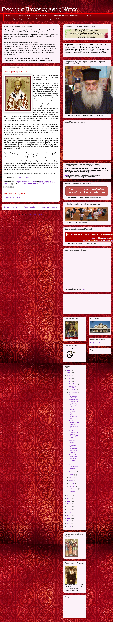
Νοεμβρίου (73, 387)
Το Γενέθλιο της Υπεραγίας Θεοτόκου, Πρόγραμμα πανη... (74, 448)
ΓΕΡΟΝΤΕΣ (32, 184)
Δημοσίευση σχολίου (13, 197)
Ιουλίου (71, 475)
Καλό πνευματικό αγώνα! (73, 466)
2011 (69, 524)
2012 (69, 521)
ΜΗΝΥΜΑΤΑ (41, 184)
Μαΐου (71, 480)
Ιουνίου (71, 477)
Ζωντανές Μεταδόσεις (42, 15)
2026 (69, 370)
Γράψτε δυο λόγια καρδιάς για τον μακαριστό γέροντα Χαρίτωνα (48, 19)
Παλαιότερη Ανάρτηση (49, 207)
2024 (69, 376)
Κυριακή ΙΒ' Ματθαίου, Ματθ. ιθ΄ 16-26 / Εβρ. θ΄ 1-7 (74, 458)
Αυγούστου (73, 472)
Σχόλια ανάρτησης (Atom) (35, 214)
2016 (69, 509)
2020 (69, 498)
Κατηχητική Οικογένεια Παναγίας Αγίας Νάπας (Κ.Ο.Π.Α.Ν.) (73, 15)
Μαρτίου (72, 486)
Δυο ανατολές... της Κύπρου (15, 19)
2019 (69, 501)
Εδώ (66, 175)
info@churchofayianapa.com (99, 343)
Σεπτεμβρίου (73, 392)
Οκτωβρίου (73, 390)
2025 (69, 373)
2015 (69, 512)
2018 (69, 504)
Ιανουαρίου (73, 492)
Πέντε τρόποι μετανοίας (73, 441)
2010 (69, 526)
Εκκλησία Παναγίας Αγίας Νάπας (39, 9)
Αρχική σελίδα (10, 15)
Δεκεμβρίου (73, 384)
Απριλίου (72, 483)
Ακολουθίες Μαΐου (25, 15)
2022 (69, 381)
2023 (69, 378)
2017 (69, 506)
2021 (69, 495)
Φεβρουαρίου (73, 489)
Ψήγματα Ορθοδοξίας (25, 177)
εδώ (83, 289)
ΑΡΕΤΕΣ (24, 184)
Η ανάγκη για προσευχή (73, 396)
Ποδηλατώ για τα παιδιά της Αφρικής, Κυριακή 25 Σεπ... (74, 403)
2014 (69, 515)
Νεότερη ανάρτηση (11, 207)
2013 (69, 518)
